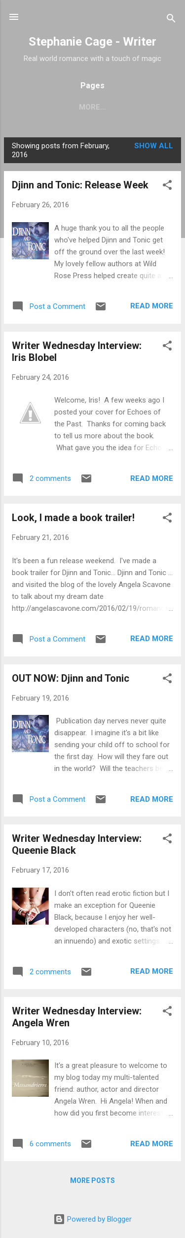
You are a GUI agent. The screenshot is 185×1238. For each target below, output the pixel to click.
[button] (167, 188)
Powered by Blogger (92, 1219)
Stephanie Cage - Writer (92, 42)
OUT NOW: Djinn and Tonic (70, 680)
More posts (92, 1182)
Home (49, 107)
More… (134, 107)
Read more (151, 307)
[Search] (171, 20)
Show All (153, 147)
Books (90, 107)
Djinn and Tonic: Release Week (80, 187)
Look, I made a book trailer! (73, 520)
